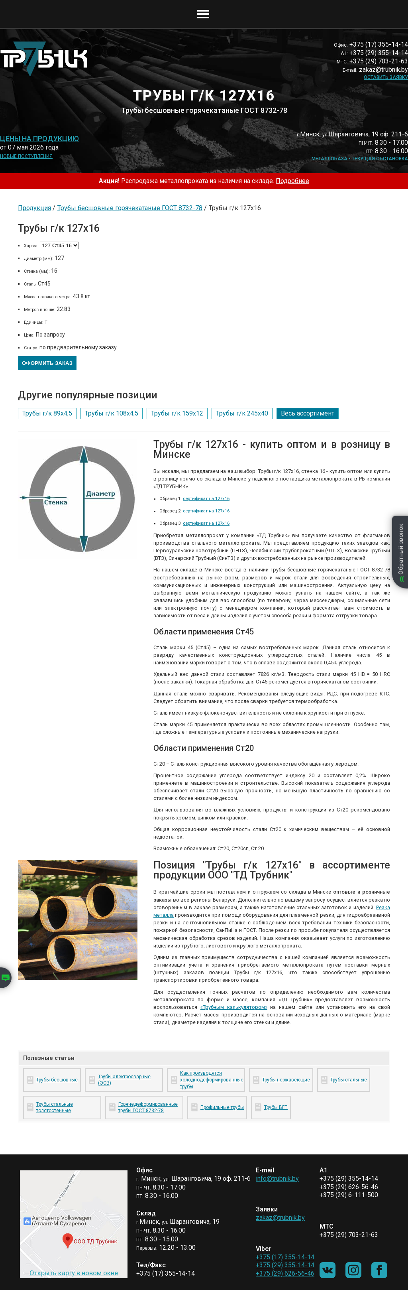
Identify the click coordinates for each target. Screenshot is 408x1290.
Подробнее (292, 181)
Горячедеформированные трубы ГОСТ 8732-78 (148, 1107)
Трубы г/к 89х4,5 (47, 413)
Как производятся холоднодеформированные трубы (211, 1079)
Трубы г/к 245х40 (242, 413)
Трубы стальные (348, 1080)
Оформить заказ (47, 363)
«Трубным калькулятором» (233, 1007)
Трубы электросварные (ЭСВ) (124, 1080)
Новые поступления (26, 156)
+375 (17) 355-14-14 (285, 1257)
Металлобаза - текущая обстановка (360, 158)
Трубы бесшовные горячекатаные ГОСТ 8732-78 (129, 208)
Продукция (34, 208)
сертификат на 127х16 (206, 498)
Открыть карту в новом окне (73, 1273)
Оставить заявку (386, 77)
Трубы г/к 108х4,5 (111, 413)
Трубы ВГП (276, 1107)
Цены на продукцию (39, 138)
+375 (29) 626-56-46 (285, 1273)
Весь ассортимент (307, 413)
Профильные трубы (222, 1107)
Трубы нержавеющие (286, 1080)
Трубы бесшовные (57, 1080)
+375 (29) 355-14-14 (285, 1265)
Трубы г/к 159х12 (177, 413)
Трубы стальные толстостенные (54, 1107)
